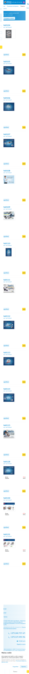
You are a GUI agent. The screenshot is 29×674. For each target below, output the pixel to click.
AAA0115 (6, 425)
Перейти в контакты (22, 644)
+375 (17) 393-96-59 (19, 637)
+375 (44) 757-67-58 (17, 2)
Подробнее (5, 54)
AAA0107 (6, 134)
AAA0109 (6, 207)
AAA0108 (6, 171)
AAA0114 (6, 389)
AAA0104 (6, 25)
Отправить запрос (9, 18)
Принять (23, 666)
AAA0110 (6, 244)
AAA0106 (6, 98)
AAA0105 (6, 62)
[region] (14, 5)
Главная (3, 609)
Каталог (3, 613)
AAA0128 (6, 462)
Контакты (4, 617)
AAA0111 (6, 280)
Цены (24, 54)
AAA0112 (6, 316)
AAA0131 (6, 534)
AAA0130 (6, 498)
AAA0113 (6, 353)
